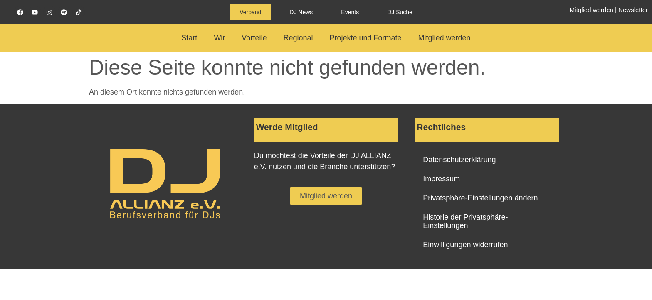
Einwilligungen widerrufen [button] (465, 244)
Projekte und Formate (365, 38)
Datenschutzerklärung (459, 159)
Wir (219, 38)
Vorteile (254, 38)
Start (189, 38)
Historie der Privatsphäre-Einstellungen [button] (465, 221)
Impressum (441, 179)
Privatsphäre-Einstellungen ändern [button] (480, 198)
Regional (298, 38)
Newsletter (633, 9)
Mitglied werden (591, 9)
